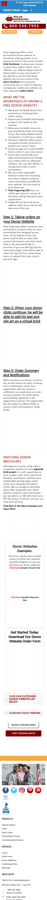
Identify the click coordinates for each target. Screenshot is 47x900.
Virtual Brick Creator (11, 836)
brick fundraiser (11, 64)
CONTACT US (35, 32)
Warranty (6, 868)
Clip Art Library (8, 825)
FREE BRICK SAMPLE (9, 32)
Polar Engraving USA (18, 190)
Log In (4, 853)
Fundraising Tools (9, 864)
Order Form (7, 856)
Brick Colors (7, 832)
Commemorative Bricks (12, 840)
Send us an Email (14, 893)
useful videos (26, 91)
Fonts (4, 829)
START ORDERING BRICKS (23, 733)
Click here (14, 568)
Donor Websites (9, 860)
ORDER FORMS (11, 10)
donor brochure (11, 82)
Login (25, 10)
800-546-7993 (21, 26)
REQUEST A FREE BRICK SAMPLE (24, 725)
